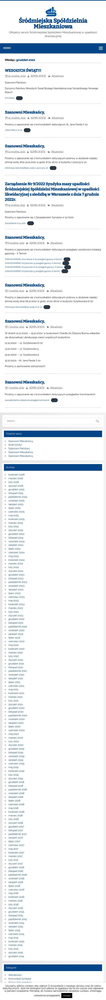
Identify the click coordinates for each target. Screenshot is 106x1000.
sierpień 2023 (15, 589)
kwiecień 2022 (16, 648)
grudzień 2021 (16, 663)
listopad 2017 (15, 830)
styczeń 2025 (15, 530)
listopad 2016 (15, 871)
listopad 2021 (15, 667)
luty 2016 (13, 904)
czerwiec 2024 (16, 552)
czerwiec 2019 (16, 763)
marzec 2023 (15, 608)
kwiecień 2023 (16, 604)
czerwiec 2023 (16, 597)
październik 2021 (17, 670)
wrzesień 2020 (16, 719)
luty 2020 (13, 741)
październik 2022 (17, 626)
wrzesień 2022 (16, 630)
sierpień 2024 (15, 545)
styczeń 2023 (15, 615)
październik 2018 (17, 789)
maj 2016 (13, 893)
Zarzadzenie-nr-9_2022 (15, 223)
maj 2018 (13, 808)
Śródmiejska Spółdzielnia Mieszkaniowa (53, 23)
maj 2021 (13, 689)
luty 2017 (13, 859)
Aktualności (58, 76)
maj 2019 (13, 767)
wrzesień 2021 (16, 674)
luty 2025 (13, 526)
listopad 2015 (15, 915)
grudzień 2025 (16, 489)
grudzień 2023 (16, 574)
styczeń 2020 (15, 745)
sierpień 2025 (15, 504)
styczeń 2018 (15, 822)
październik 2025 (17, 496)
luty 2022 (13, 656)
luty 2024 (13, 567)
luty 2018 (13, 819)
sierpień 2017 (15, 837)
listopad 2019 (15, 752)
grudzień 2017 (16, 826)
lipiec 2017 (14, 841)
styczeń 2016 (15, 908)
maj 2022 (13, 645)
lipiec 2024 (14, 548)
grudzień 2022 (16, 619)
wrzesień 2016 (16, 878)
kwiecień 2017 (16, 852)
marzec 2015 (15, 945)
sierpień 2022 (15, 634)
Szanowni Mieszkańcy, (25, 112)
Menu (7, 48)
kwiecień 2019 (16, 771)
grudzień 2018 (16, 782)
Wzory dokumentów (20, 982)
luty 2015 (13, 948)
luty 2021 (13, 700)
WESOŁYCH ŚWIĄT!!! (23, 70)
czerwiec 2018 (16, 804)
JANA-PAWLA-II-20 (13, 130)
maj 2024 (13, 556)
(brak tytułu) (15, 444)
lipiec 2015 (14, 930)
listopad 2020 (15, 711)
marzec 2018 (15, 815)
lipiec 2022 (14, 637)
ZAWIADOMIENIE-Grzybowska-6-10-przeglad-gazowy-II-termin (34, 267)
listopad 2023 (15, 578)
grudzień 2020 (16, 708)
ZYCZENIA (9, 98)
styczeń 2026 (15, 485)
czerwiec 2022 (16, 641)
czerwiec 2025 (16, 511)
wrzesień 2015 (16, 923)
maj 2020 (13, 734)
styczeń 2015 (15, 952)
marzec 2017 (15, 856)
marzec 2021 (15, 696)
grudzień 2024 (16, 533)
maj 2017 (13, 848)
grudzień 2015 (16, 911)
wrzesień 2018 (16, 793)
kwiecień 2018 (16, 811)
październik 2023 (17, 582)
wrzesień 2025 (16, 500)
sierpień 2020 (15, 722)
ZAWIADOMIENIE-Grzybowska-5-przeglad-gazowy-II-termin (32, 271)
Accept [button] (66, 995)
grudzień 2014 (16, 956)
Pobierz (19, 98)
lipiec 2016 (14, 885)
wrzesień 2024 (16, 541)
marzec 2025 (15, 522)
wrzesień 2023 (16, 585)
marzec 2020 (15, 737)
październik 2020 (17, 715)
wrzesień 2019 (16, 756)
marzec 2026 (15, 478)
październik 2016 (17, 874)
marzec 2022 (15, 652)
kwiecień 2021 (16, 693)
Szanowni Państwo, (19, 448)
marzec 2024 (15, 563)
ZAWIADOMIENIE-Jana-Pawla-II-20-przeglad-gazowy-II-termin (33, 259)
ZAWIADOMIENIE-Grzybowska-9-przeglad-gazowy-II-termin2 (33, 263)
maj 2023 (13, 600)
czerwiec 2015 (16, 934)
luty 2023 (13, 611)
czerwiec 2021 (16, 685)
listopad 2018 (15, 785)
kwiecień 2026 (16, 474)
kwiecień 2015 (16, 941)
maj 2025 (13, 515)
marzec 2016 (15, 900)
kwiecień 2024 (16, 559)
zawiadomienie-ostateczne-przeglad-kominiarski (27, 400)
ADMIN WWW (38, 76)
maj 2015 (13, 937)
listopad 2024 (15, 537)
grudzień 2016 (16, 867)
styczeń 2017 (15, 863)
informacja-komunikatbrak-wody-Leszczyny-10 (26, 168)
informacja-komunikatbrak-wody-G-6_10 (23, 307)
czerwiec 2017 (16, 845)
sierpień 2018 (15, 797)
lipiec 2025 (14, 507)
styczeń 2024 (15, 571)
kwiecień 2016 (16, 897)
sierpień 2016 (15, 882)
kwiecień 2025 (16, 519)
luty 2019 (13, 774)
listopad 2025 (15, 493)
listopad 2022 (15, 622)
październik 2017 (17, 834)
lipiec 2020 (14, 726)
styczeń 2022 (15, 659)
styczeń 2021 (15, 704)
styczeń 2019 (15, 778)
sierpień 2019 (15, 760)
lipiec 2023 (14, 593)
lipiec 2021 (14, 682)
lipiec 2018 (14, 800)
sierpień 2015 (15, 926)
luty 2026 (13, 482)
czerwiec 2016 (16, 889)
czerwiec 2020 (16, 730)
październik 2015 (17, 919)
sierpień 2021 (15, 678)
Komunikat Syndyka (19, 978)
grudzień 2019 (16, 748)
